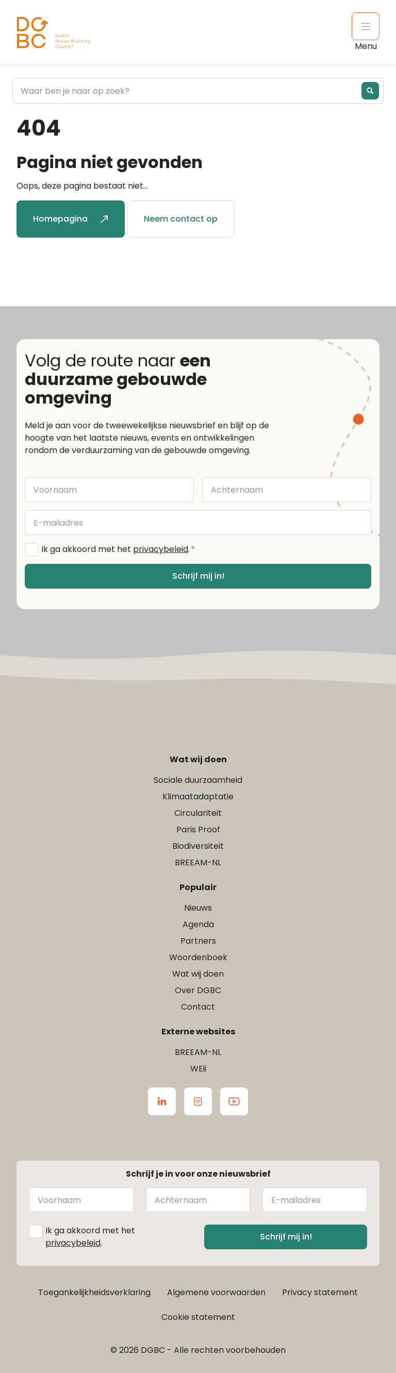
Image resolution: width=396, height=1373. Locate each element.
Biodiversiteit (198, 846)
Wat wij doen (198, 974)
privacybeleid (160, 549)
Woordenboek (198, 957)
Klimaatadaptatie (198, 796)
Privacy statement (320, 1292)
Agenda (198, 924)
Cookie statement (198, 1317)
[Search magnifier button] (370, 90)
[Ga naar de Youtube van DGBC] (234, 1101)
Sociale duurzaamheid (198, 780)
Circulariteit (198, 813)
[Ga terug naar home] (53, 32)
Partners (198, 941)
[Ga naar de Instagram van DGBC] (198, 1101)
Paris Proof (198, 829)
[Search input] (190, 90)
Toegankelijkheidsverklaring (94, 1292)
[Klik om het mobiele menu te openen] (366, 26)
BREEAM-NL (198, 862)
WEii (198, 1069)
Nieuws (198, 908)
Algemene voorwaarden (216, 1292)
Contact (198, 1007)
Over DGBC (198, 990)
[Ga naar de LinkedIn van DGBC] (162, 1101)
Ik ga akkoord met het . (118, 549)
